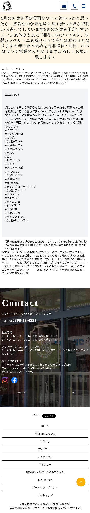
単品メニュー (45, 449)
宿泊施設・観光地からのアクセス (45, 472)
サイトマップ (45, 495)
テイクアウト (45, 457)
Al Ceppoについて (45, 433)
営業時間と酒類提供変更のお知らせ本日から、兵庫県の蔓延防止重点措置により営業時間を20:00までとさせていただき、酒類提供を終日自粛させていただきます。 (46, 245)
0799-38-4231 (24, 320)
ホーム (5, 69)
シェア (36, 414)
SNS (18, 69)
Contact (22, 392)
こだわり (45, 441)
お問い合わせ (45, 480)
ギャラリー (45, 464)
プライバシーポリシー (45, 487)
